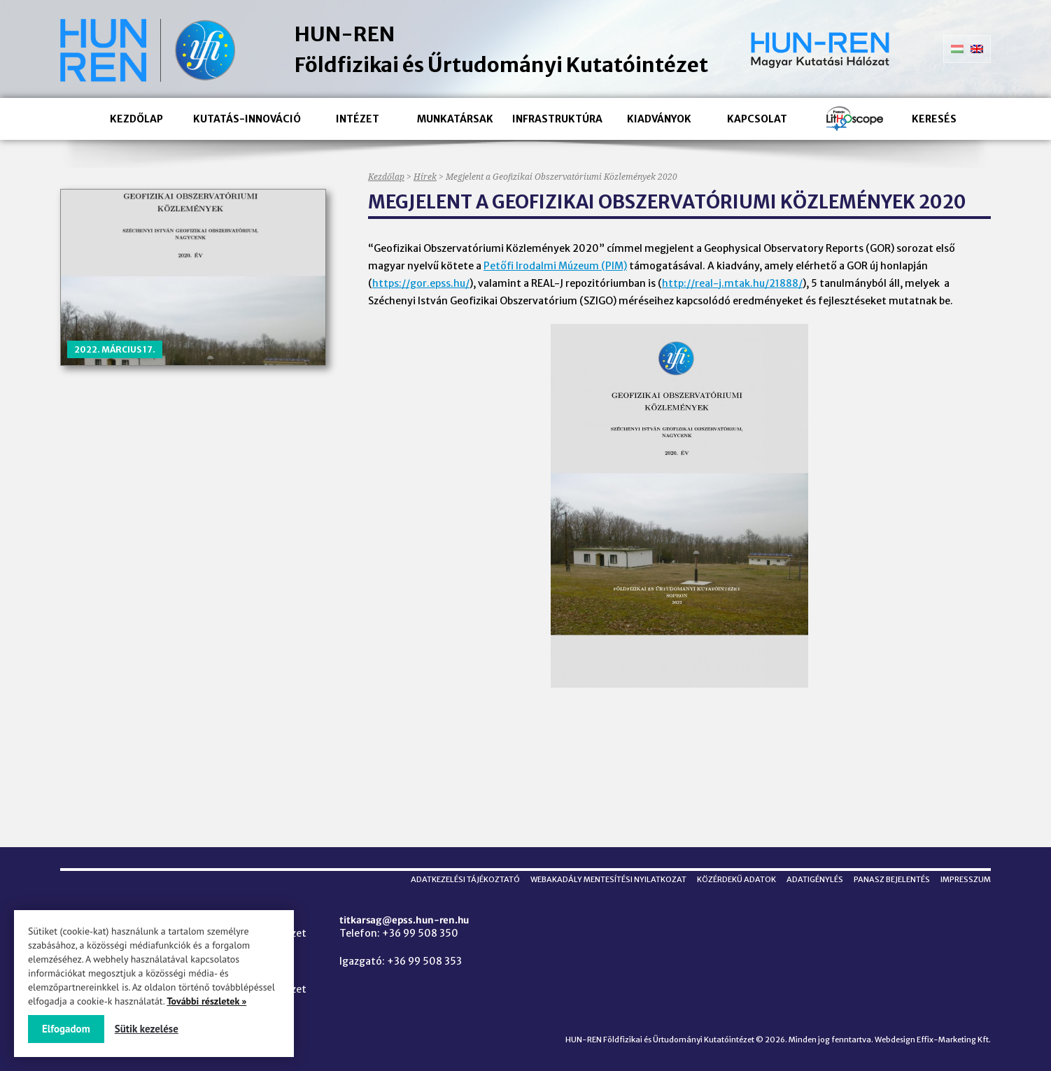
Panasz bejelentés (892, 879)
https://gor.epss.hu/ (421, 283)
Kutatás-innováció (247, 119)
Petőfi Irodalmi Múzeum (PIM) (555, 266)
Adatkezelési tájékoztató (465, 879)
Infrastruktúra (557, 119)
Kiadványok (659, 119)
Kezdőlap (136, 119)
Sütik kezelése (146, 1028)
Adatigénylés (815, 879)
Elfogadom (66, 1028)
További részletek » (206, 1001)
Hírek (425, 177)
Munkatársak (455, 119)
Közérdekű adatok (736, 879)
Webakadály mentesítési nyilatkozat (608, 879)
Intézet (357, 119)
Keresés (934, 119)
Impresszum (965, 879)
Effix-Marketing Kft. (954, 1039)
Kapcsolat (757, 119)
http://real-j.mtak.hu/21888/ (732, 283)
